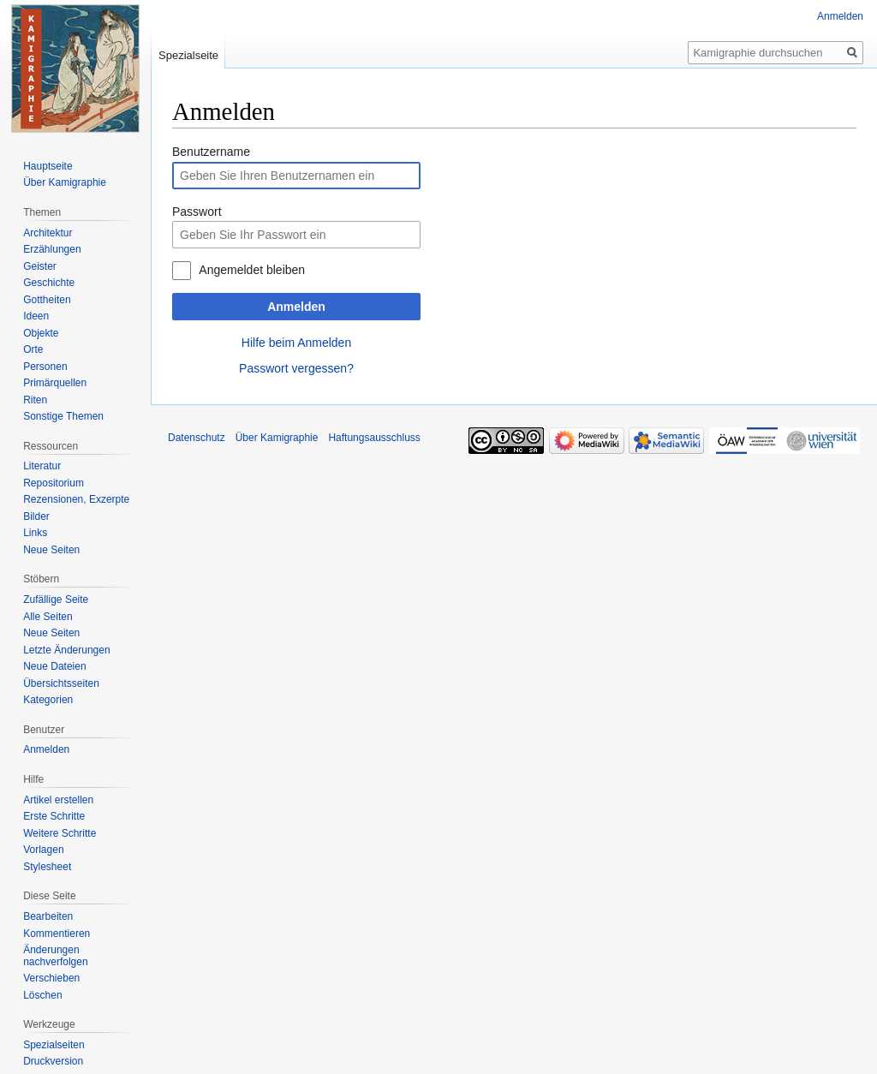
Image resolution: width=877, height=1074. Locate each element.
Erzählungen (52, 249)
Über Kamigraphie (64, 182)
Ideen (36, 316)
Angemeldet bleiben (252, 270)
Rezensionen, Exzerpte (76, 499)
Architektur (47, 233)
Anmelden (296, 306)
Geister (40, 266)
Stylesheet (47, 867)
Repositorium (53, 483)
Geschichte (49, 283)
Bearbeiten (48, 916)
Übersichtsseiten (61, 683)
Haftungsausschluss (374, 438)
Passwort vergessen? (296, 368)
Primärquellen (55, 383)
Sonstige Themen (63, 416)
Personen (45, 367)
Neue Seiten (51, 550)
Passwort (197, 211)
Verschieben (51, 978)
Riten (35, 400)
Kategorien (48, 700)
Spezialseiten (53, 1045)
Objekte (40, 333)
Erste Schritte (54, 816)
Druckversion (53, 1061)
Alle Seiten (47, 617)
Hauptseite (47, 166)
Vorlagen (43, 850)
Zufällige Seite (55, 600)
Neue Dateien (54, 666)
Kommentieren (56, 934)
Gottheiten (46, 300)
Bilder (36, 516)
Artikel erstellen (58, 800)
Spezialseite (188, 55)
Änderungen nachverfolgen (55, 956)
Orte (33, 349)
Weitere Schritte (59, 833)
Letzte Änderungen (66, 650)
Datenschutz (196, 438)
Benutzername (211, 151)
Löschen (42, 995)
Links (35, 533)
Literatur (42, 466)
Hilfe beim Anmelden (296, 342)
